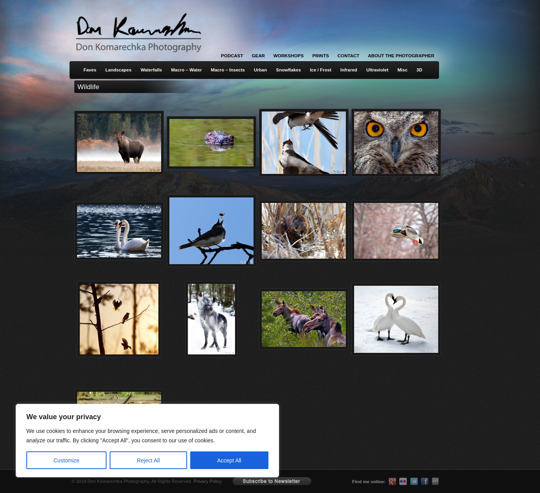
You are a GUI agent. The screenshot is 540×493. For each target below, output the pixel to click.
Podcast (232, 55)
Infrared (348, 70)
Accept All (229, 460)
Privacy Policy (207, 481)
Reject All (148, 460)
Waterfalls (151, 70)
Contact (348, 55)
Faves (89, 70)
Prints (320, 55)
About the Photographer (401, 55)
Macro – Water (186, 70)
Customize (66, 460)
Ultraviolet (377, 70)
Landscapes (118, 70)
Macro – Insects (228, 70)
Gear (258, 55)
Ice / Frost (320, 70)
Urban (260, 70)
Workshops (289, 55)
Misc (402, 70)
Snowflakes (288, 70)
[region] (102, 440)
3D (419, 70)
